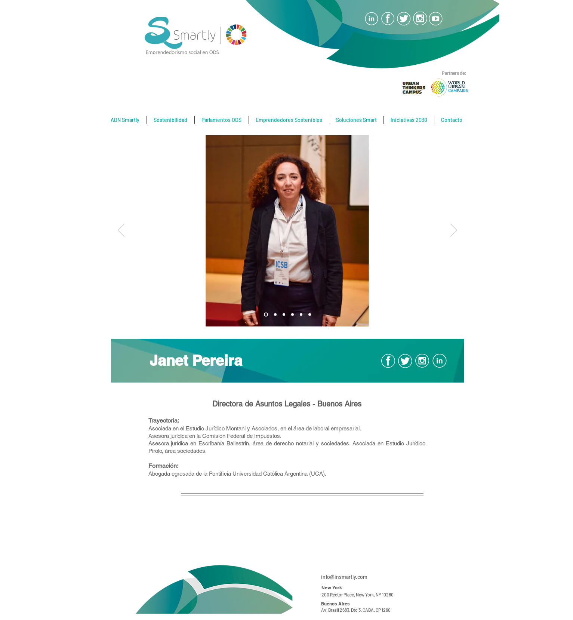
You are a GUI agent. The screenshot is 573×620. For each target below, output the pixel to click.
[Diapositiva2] (284, 314)
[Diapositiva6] (301, 314)
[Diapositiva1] (275, 314)
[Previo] (121, 231)
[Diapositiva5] (292, 314)
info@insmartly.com (344, 577)
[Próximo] (453, 231)
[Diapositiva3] (266, 315)
